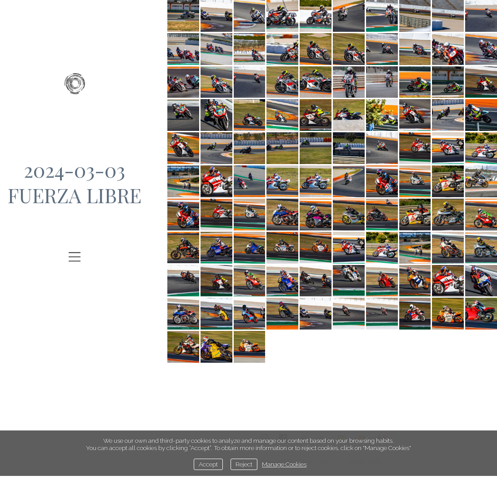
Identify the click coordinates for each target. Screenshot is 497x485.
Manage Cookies (284, 464)
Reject (244, 464)
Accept (208, 464)
